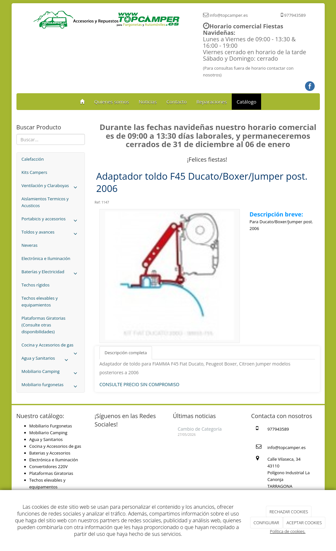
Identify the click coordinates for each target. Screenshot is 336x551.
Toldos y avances (51, 234)
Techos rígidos (36, 285)
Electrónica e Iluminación (46, 258)
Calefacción (33, 159)
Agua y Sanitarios (46, 360)
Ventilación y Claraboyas (51, 187)
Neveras (30, 245)
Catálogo (246, 101)
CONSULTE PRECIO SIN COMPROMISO (139, 384)
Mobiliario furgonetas (51, 386)
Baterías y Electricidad (51, 273)
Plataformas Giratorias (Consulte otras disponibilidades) (44, 325)
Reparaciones (211, 101)
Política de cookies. (287, 531)
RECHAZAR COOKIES (289, 512)
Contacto (177, 101)
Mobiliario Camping (51, 373)
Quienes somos (111, 101)
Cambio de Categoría (200, 429)
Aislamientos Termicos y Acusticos (45, 202)
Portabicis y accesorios (51, 220)
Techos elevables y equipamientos (40, 301)
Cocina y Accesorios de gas (51, 347)
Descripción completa (126, 353)
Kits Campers (34, 172)
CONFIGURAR (266, 523)
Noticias (148, 101)
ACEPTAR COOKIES (304, 523)
